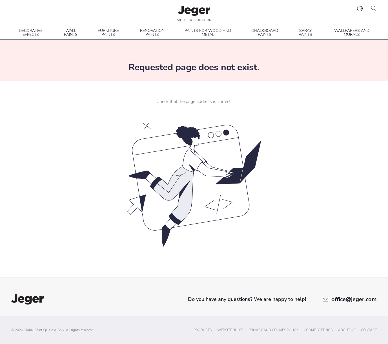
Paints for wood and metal (208, 32)
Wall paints (70, 32)
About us (346, 330)
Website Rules (230, 330)
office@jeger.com (354, 299)
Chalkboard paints (264, 32)
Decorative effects (31, 32)
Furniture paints (108, 32)
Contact (369, 330)
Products (203, 330)
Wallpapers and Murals (351, 32)
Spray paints (305, 32)
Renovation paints (152, 32)
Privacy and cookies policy (273, 330)
